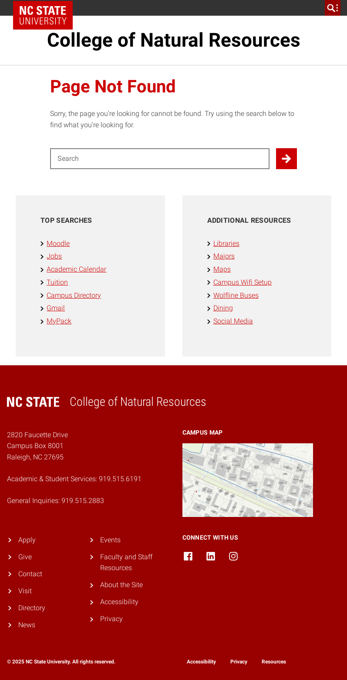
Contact (30, 574)
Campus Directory (74, 295)
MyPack (59, 321)
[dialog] (321, 654)
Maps (222, 269)
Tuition (57, 282)
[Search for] (160, 158)
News (26, 625)
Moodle (58, 243)
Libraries (226, 243)
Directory (31, 608)
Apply (27, 540)
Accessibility (119, 602)
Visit (25, 591)
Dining (223, 308)
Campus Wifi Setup (242, 282)
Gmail (56, 308)
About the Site (121, 585)
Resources (274, 662)
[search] (332, 8)
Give (25, 557)
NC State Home (46, 7)
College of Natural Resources (173, 40)
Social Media (233, 321)
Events (110, 540)
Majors (224, 256)
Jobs (54, 256)
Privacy (111, 619)
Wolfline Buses (236, 295)
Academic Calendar (76, 269)
